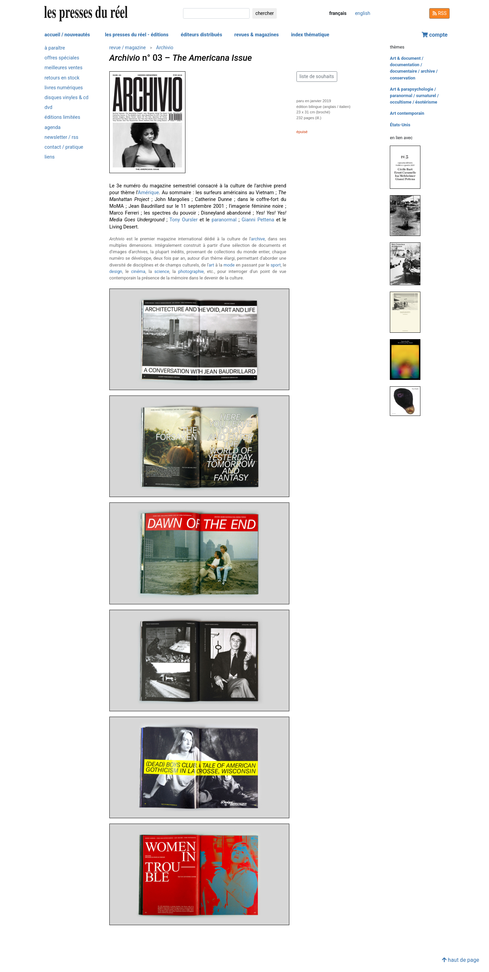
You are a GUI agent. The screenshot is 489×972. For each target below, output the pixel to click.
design (115, 271)
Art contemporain (407, 113)
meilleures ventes (63, 68)
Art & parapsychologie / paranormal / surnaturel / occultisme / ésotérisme (414, 96)
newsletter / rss (61, 137)
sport (276, 265)
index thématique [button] (310, 35)
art (211, 265)
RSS (439, 13)
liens (49, 157)
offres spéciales (61, 58)
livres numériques (63, 88)
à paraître (54, 48)
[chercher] (216, 13)
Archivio (164, 47)
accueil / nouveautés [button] (67, 35)
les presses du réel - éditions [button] (136, 35)
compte (435, 35)
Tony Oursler (183, 220)
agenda (52, 127)
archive (258, 238)
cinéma (138, 271)
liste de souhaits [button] (317, 76)
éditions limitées (62, 117)
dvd (48, 107)
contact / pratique (63, 147)
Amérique (148, 193)
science (161, 271)
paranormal (224, 220)
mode (229, 265)
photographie (191, 271)
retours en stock (61, 78)
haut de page (460, 960)
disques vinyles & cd (66, 97)
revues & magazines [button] (256, 35)
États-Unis (400, 124)
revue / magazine (127, 47)
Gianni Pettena (257, 220)
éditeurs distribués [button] (201, 35)
